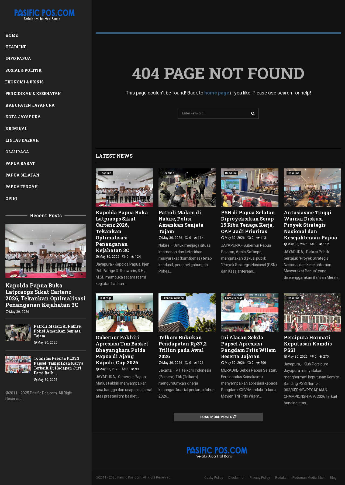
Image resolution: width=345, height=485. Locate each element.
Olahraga (17, 151)
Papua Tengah (21, 186)
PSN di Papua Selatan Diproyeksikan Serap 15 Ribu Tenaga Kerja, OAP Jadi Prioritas (248, 222)
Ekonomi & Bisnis (24, 81)
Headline (15, 46)
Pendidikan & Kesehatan (33, 93)
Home (11, 35)
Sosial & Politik (23, 70)
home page (216, 93)
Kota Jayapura (23, 116)
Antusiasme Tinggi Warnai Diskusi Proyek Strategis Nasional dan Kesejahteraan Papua (310, 225)
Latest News (114, 155)
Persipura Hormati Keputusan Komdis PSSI (308, 343)
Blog (333, 478)
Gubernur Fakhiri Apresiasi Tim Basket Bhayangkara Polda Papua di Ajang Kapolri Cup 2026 (122, 350)
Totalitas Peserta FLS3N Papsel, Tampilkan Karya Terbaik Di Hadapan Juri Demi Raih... (58, 365)
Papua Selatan (22, 175)
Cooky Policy (213, 478)
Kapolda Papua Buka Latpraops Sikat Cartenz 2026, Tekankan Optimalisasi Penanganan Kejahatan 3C (45, 295)
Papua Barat (20, 163)
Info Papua (18, 58)
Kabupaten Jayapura (30, 105)
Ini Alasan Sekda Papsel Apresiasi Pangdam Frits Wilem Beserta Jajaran (248, 346)
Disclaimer (236, 478)
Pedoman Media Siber (308, 478)
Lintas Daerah (22, 140)
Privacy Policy (260, 478)
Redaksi (281, 478)
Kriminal (16, 128)
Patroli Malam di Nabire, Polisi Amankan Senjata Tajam (58, 331)
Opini (11, 198)
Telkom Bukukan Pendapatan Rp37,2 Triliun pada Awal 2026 (182, 346)
